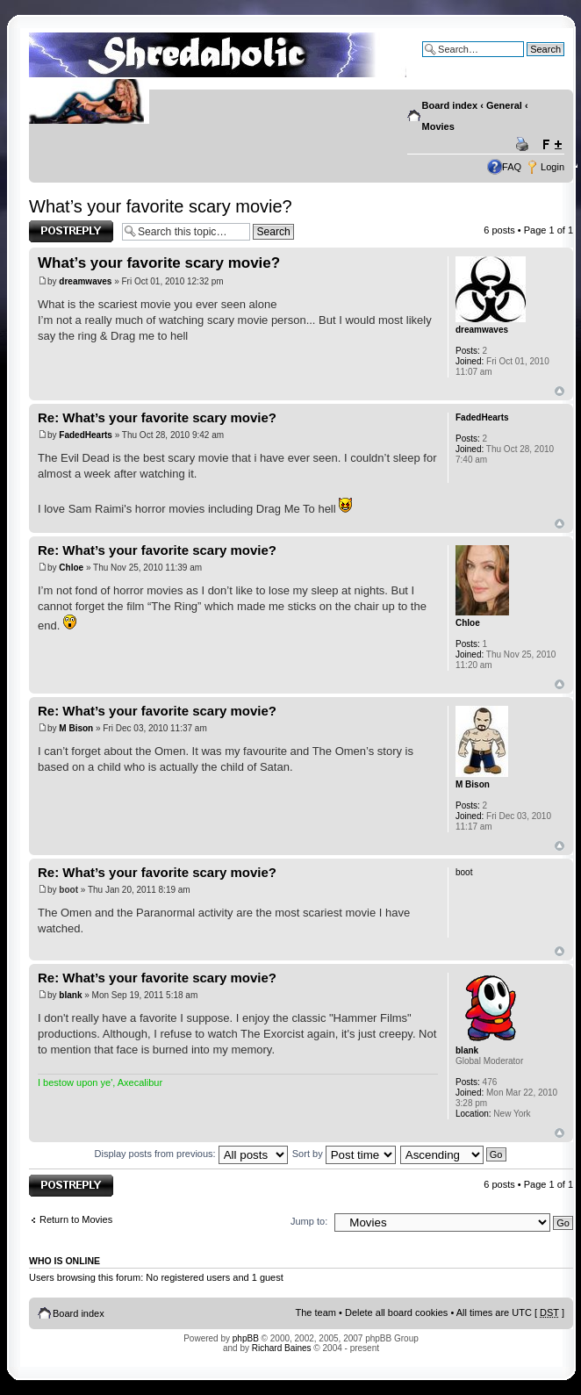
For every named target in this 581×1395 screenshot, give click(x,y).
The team (316, 1312)
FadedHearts (85, 435)
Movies (438, 126)
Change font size (551, 145)
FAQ (511, 167)
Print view (524, 145)
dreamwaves (85, 281)
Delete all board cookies (396, 1312)
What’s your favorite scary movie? (160, 206)
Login (552, 167)
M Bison (76, 728)
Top (559, 391)
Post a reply (71, 231)
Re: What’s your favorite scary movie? (157, 417)
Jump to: (308, 1221)
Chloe (71, 567)
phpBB (246, 1338)
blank (70, 995)
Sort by (344, 1153)
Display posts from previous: (191, 1153)
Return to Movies (75, 1219)
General (504, 105)
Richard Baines (282, 1348)
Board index (450, 105)
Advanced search (527, 62)
